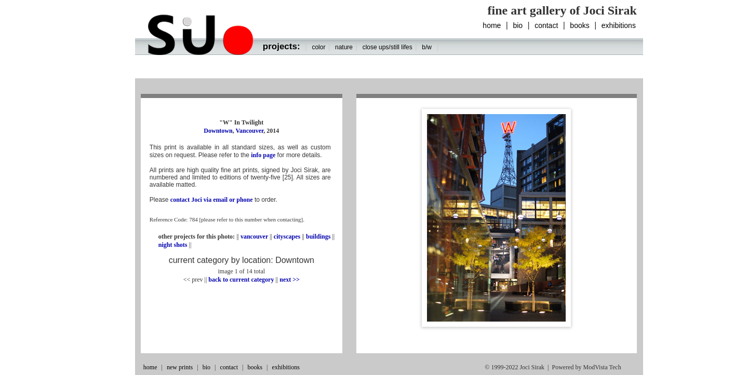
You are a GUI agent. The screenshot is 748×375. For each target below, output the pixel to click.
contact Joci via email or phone (211, 199)
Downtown (218, 130)
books (579, 25)
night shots (173, 244)
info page (263, 155)
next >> (289, 279)
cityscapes (287, 236)
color (318, 47)
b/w (427, 47)
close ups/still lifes (387, 47)
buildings (318, 236)
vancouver (254, 236)
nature (344, 47)
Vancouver (249, 130)
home (492, 25)
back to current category (241, 279)
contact (546, 25)
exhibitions (619, 25)
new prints (180, 367)
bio (518, 25)
